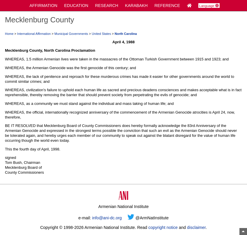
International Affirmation (34, 33)
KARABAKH (136, 5)
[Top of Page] (243, 231)
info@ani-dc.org (107, 218)
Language (209, 6)
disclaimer (196, 227)
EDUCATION (76, 5)
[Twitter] (131, 218)
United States (101, 33)
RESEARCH (106, 5)
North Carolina (125, 33)
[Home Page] (189, 5)
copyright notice (163, 227)
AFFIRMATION (43, 5)
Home (9, 33)
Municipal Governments (71, 33)
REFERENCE (167, 5)
